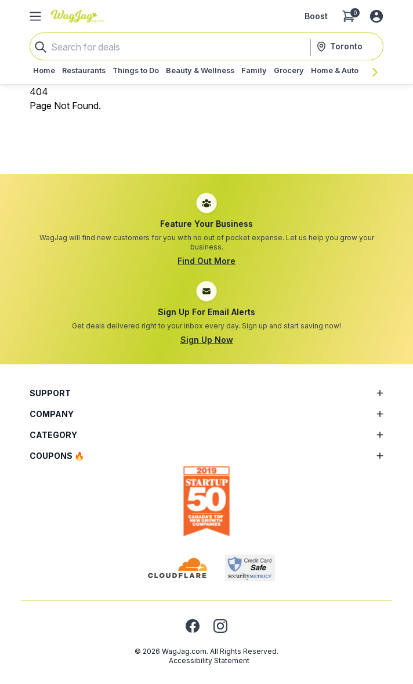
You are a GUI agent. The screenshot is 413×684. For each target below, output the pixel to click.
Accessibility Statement (209, 660)
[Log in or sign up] (376, 16)
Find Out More (206, 261)
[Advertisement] (206, 139)
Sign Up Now (206, 340)
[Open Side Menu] (35, 16)
